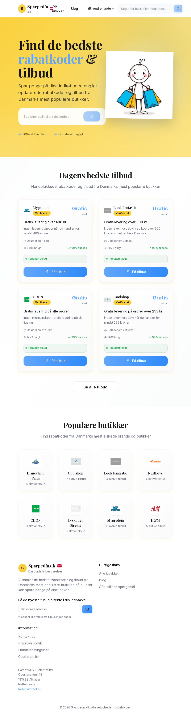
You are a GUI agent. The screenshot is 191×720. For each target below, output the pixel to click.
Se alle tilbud (95, 387)
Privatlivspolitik (30, 643)
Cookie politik (29, 657)
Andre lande (101, 8)
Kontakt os (26, 636)
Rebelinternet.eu (29, 689)
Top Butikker (57, 8)
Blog (74, 9)
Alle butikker (109, 573)
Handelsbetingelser (33, 650)
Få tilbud (55, 272)
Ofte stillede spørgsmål (117, 587)
